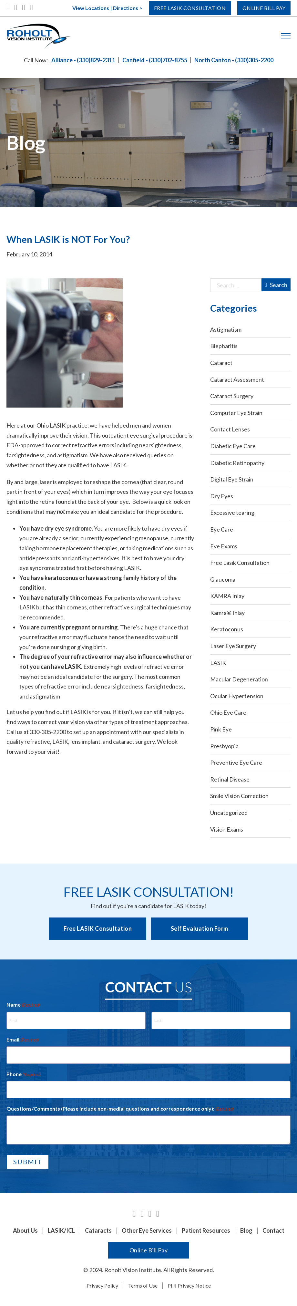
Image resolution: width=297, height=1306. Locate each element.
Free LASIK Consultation (98, 928)
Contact (273, 1230)
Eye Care (221, 529)
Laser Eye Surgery (233, 645)
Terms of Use (143, 1285)
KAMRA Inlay (227, 595)
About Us (25, 1230)
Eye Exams (223, 546)
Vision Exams (226, 829)
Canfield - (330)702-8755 (154, 60)
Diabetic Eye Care (233, 446)
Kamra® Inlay (227, 612)
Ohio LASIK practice (61, 425)
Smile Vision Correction (239, 795)
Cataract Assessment (237, 379)
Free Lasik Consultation (177, 8)
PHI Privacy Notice (189, 1285)
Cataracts (98, 1230)
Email (22, 1039)
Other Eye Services (147, 1230)
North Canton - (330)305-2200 (233, 60)
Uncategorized (229, 812)
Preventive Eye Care (236, 762)
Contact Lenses (230, 429)
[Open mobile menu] (286, 35)
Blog (246, 1230)
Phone (23, 1074)
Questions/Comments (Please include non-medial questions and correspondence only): (120, 1109)
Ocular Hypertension (236, 696)
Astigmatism (225, 329)
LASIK (218, 662)
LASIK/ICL (61, 1230)
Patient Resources (206, 1230)
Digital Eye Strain (231, 479)
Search (276, 284)
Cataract (221, 362)
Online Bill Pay (260, 8)
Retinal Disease (230, 779)
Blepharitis (224, 345)
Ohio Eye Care (228, 712)
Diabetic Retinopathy (237, 462)
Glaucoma (222, 579)
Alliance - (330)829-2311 (83, 60)
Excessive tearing (232, 512)
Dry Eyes (221, 496)
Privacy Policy (102, 1285)
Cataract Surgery (231, 395)
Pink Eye (221, 729)
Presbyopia (224, 746)
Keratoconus (226, 629)
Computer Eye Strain (236, 412)
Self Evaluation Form (199, 928)
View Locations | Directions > (90, 8)
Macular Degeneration (239, 679)
